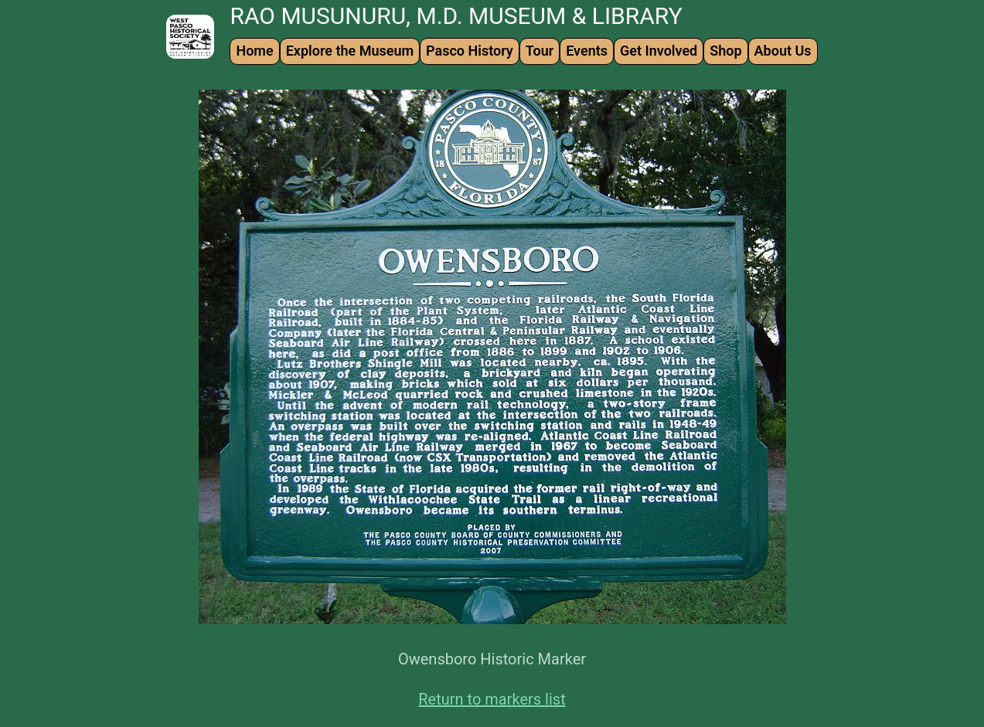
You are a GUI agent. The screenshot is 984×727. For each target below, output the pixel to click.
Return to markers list (491, 699)
